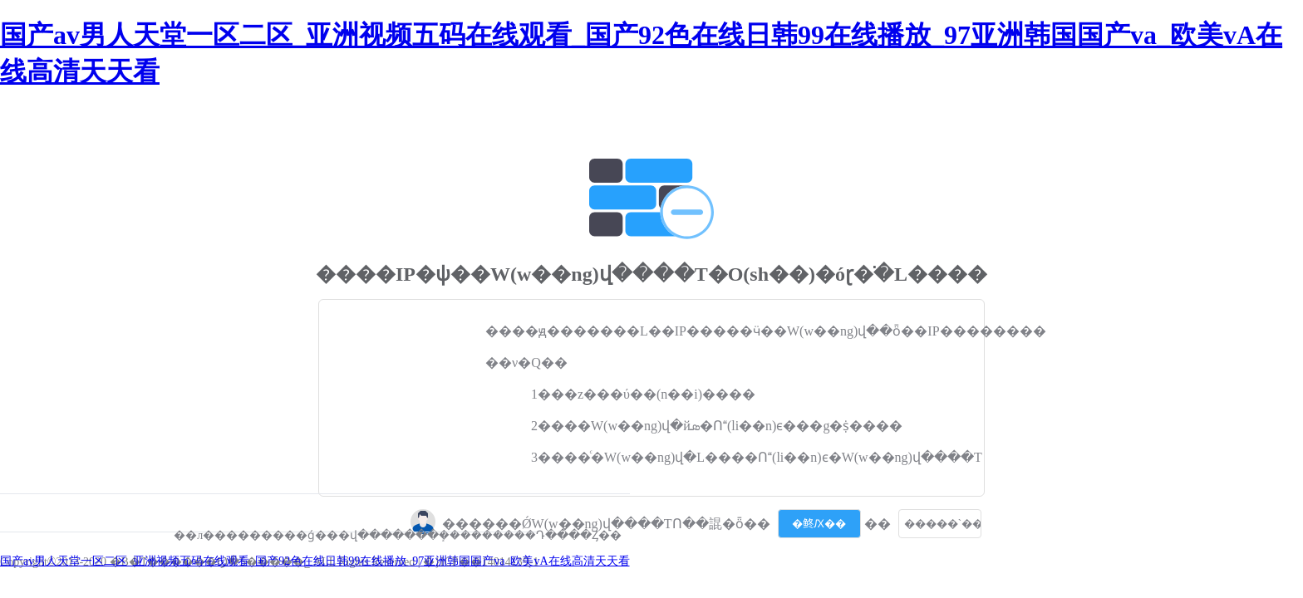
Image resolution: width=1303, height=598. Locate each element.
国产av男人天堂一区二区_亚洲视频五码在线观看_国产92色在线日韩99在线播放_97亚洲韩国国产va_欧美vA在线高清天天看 (315, 561)
